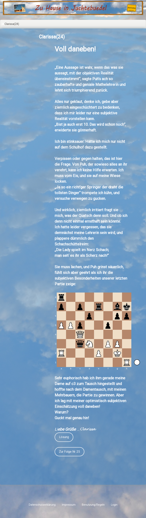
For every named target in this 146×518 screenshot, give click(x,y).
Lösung (64, 437)
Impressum (69, 504)
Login (114, 504)
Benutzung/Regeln (93, 504)
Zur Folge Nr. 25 (69, 451)
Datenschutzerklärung (42, 504)
